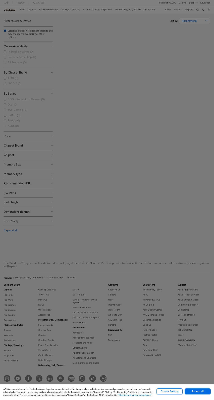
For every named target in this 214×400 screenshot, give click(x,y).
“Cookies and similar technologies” (135, 395)
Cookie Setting (169, 391)
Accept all (198, 391)
